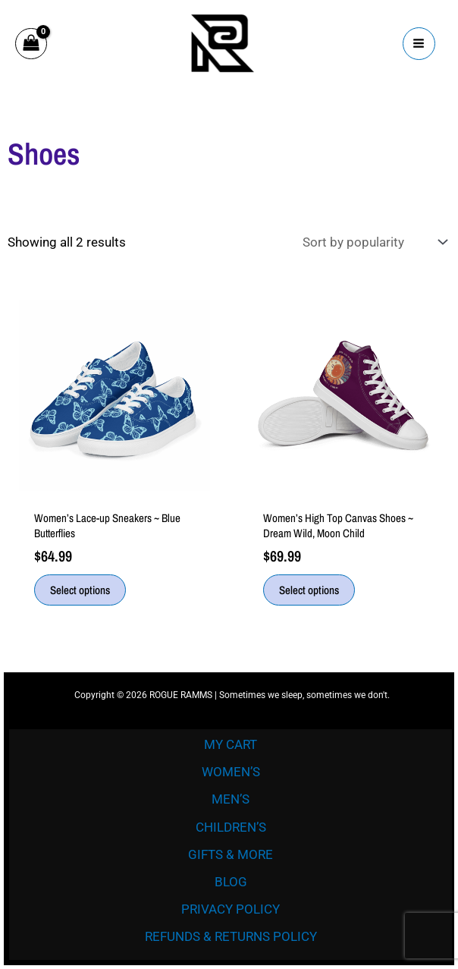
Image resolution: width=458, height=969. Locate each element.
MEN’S (230, 799)
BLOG (231, 881)
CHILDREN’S (231, 827)
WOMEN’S (231, 771)
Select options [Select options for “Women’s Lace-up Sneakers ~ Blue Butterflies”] (80, 590)
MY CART (230, 744)
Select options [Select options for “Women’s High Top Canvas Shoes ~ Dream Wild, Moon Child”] (309, 590)
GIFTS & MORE (230, 854)
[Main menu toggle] (419, 44)
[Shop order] (373, 242)
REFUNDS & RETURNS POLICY (231, 936)
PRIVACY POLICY (230, 909)
